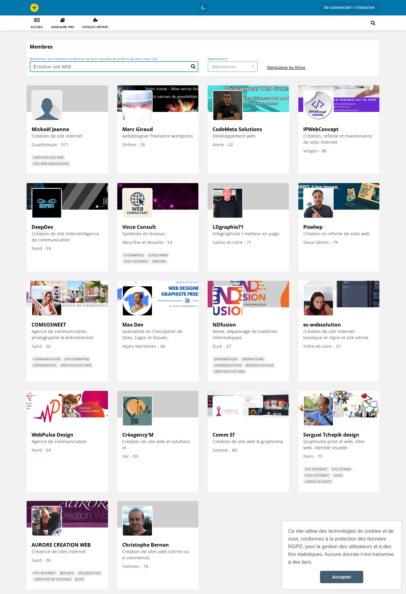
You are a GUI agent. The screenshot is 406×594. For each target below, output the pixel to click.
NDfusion (224, 324)
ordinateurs (253, 359)
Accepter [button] (341, 577)
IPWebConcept (321, 129)
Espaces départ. (95, 23)
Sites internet (136, 261)
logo (338, 475)
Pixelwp (312, 227)
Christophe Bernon (145, 544)
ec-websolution (322, 324)
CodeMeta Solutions (237, 129)
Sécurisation (89, 573)
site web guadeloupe (51, 163)
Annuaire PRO (62, 23)
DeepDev (42, 227)
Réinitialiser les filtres (286, 67)
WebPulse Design (52, 434)
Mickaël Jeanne (50, 129)
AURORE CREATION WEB (61, 544)
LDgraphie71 (228, 227)
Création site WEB (48, 157)
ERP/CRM (159, 261)
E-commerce (134, 255)
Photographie (77, 359)
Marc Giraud (137, 129)
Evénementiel (44, 365)
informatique (226, 359)
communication (46, 359)
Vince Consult (139, 227)
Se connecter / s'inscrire (349, 7)
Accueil (37, 23)
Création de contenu (52, 579)
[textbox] (231, 67)
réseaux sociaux (260, 365)
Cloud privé (158, 255)
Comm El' (224, 434)
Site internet (316, 469)
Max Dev (132, 324)
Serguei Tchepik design (331, 434)
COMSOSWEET (49, 324)
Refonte (67, 573)
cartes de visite (318, 481)
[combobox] (233, 66)
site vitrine (341, 469)
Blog (79, 579)
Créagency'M (137, 434)
